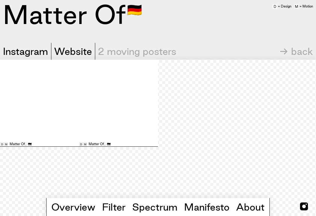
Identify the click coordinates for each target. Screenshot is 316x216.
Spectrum (155, 207)
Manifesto (206, 207)
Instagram (25, 51)
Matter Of (17, 144)
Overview (73, 207)
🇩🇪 (134, 9)
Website (73, 51)
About (250, 207)
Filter (114, 207)
